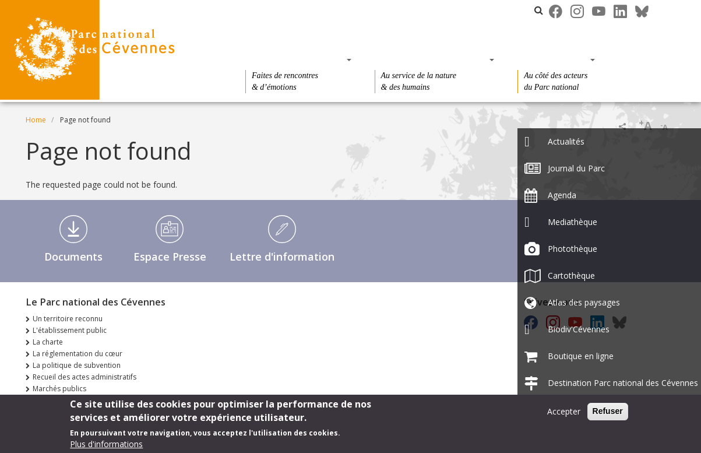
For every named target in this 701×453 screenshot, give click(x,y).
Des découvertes (294, 59)
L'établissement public (70, 330)
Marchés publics (59, 389)
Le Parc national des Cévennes (338, 10)
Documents (73, 257)
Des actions (552, 59)
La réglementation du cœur (77, 354)
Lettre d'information (282, 257)
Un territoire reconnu (68, 319)
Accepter (563, 414)
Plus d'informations (106, 446)
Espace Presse (169, 257)
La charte (48, 342)
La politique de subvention (77, 365)
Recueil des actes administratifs (84, 377)
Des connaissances (431, 59)
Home (36, 120)
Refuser (608, 414)
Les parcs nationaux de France (470, 10)
